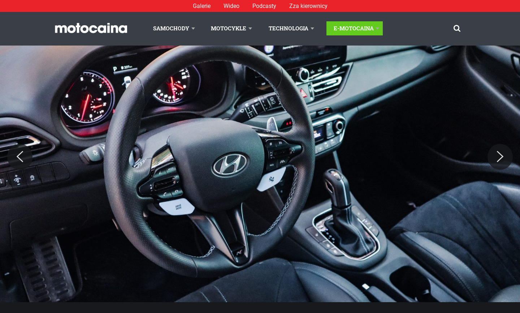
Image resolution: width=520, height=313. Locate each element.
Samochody (171, 28)
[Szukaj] (457, 28)
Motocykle (228, 28)
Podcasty (264, 6)
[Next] (500, 157)
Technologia (288, 28)
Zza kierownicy (308, 6)
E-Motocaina (354, 28)
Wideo (231, 6)
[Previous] (19, 157)
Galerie (202, 6)
